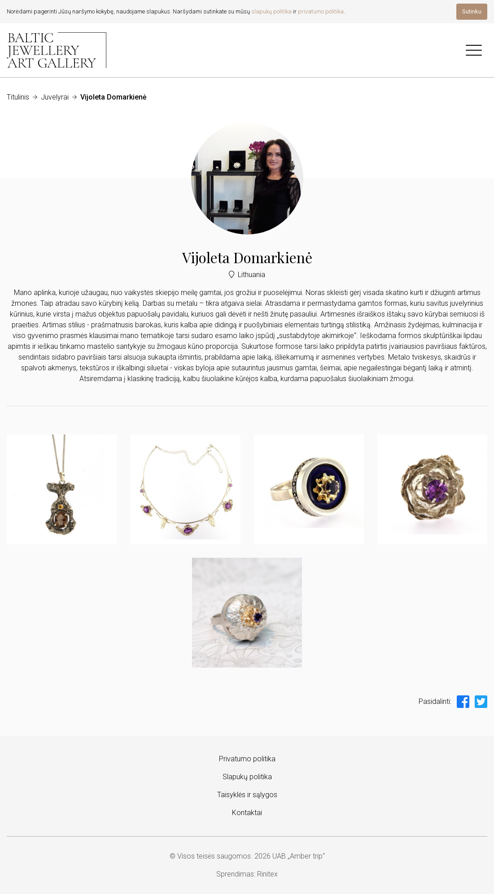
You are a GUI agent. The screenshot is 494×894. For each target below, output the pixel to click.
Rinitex (267, 874)
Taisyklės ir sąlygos (247, 794)
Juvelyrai (55, 97)
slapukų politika (271, 11)
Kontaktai (247, 812)
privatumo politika (321, 11)
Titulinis (18, 97)
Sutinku (471, 11)
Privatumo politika (247, 759)
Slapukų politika (247, 776)
